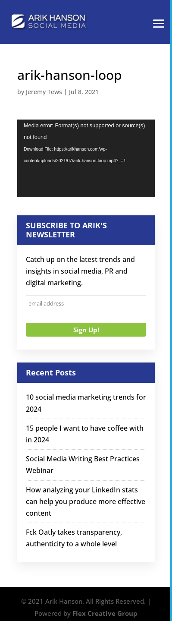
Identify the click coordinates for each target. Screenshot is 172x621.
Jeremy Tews (44, 92)
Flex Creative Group (105, 613)
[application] (86, 158)
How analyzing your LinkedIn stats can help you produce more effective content (85, 501)
